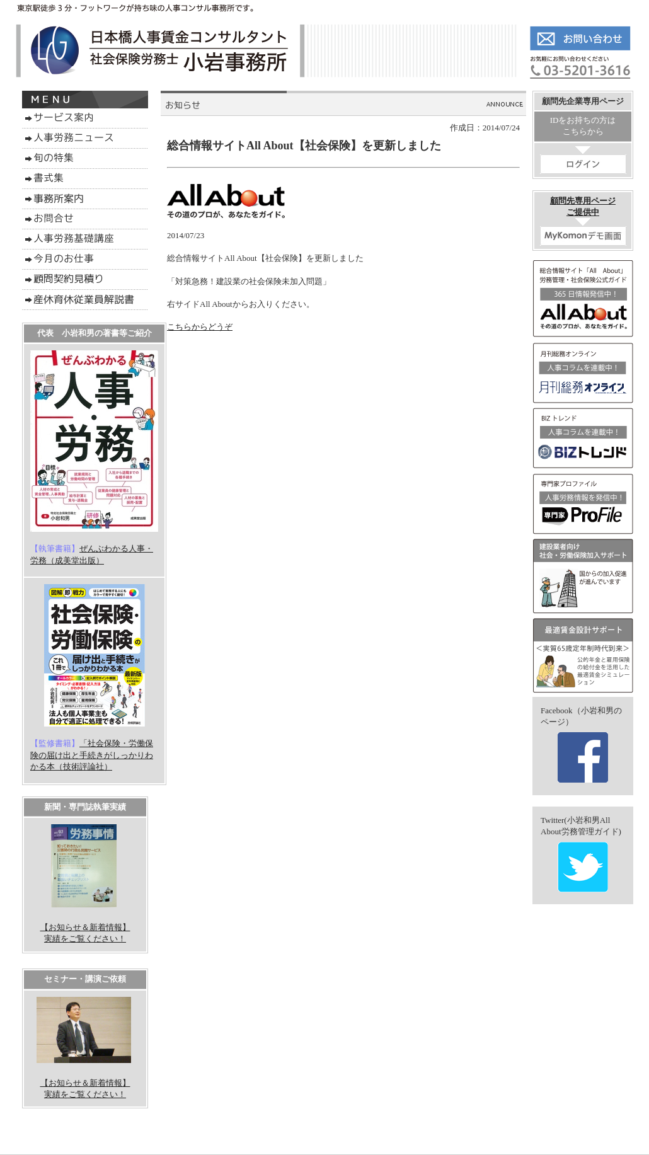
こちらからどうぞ (200, 326)
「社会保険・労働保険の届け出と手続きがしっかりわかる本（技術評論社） (91, 754)
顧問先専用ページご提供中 (583, 221)
